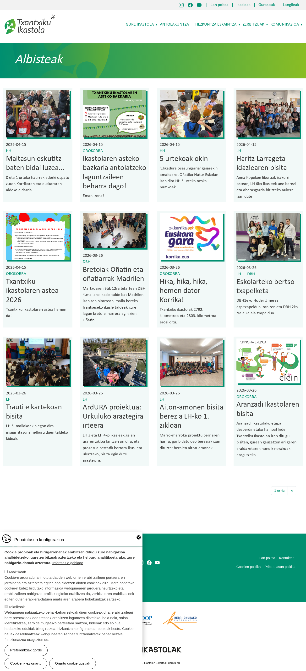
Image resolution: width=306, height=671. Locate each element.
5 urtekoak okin (184, 159)
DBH (86, 262)
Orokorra (93, 151)
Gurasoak (266, 5)
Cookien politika (248, 567)
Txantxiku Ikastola (30, 15)
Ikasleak (243, 5)
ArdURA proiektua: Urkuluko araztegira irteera (113, 417)
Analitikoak (17, 572)
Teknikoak (17, 607)
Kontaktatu (287, 558)
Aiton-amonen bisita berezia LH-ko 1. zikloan (191, 417)
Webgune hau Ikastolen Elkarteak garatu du (153, 662)
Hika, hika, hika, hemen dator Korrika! (184, 291)
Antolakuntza (174, 24)
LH (238, 151)
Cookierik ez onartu (26, 663)
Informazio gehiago (67, 563)
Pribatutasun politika (279, 567)
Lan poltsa (220, 5)
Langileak (291, 5)
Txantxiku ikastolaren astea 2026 (32, 291)
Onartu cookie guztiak (72, 663)
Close (139, 537)
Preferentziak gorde (26, 650)
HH (8, 151)
